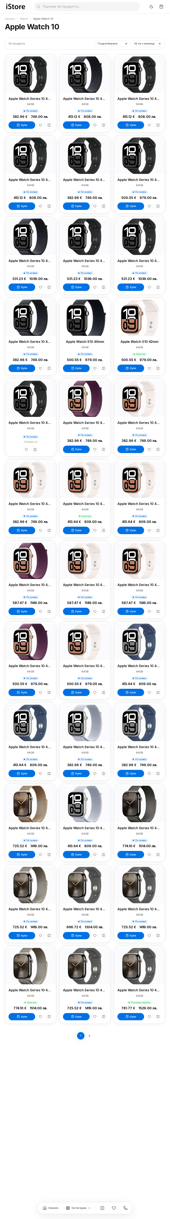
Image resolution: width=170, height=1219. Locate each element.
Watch (24, 18)
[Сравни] (49, 125)
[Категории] (78, 1208)
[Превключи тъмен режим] (151, 6)
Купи (22, 125)
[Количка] (161, 6)
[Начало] (50, 1208)
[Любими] (40, 125)
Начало (10, 18)
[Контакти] (125, 1208)
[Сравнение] (102, 1208)
